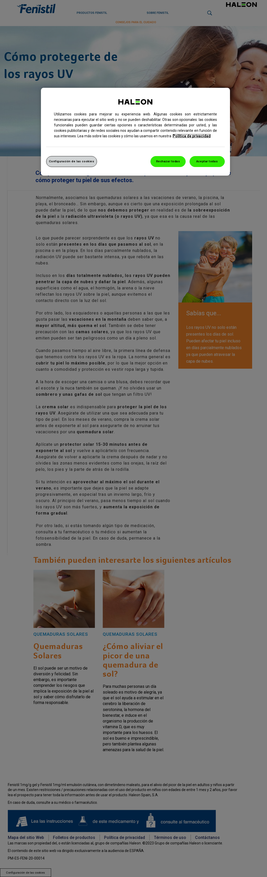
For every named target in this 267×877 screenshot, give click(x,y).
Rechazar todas (168, 161)
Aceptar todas (207, 161)
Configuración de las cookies (71, 161)
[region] (135, 132)
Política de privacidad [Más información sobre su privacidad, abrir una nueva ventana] (192, 136)
